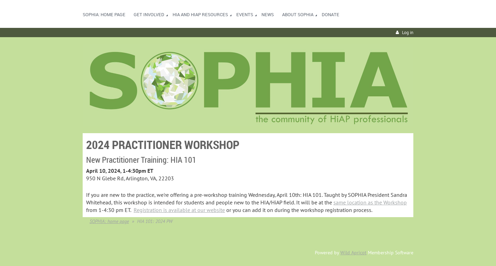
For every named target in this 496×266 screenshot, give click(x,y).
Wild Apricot (353, 252)
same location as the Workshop (370, 202)
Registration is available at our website (179, 209)
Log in (407, 32)
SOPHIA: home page (109, 221)
